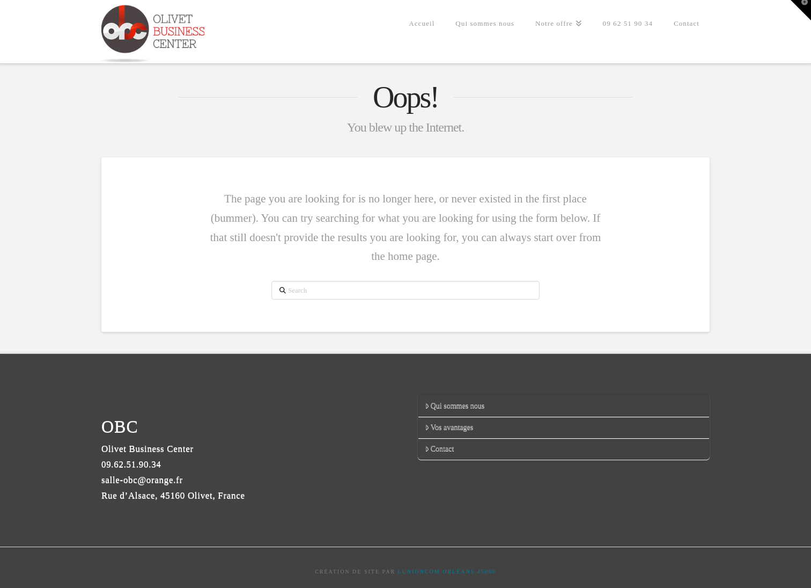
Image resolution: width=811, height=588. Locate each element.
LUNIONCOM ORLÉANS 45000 (447, 572)
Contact (439, 449)
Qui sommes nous (455, 406)
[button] (801, 10)
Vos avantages (449, 427)
